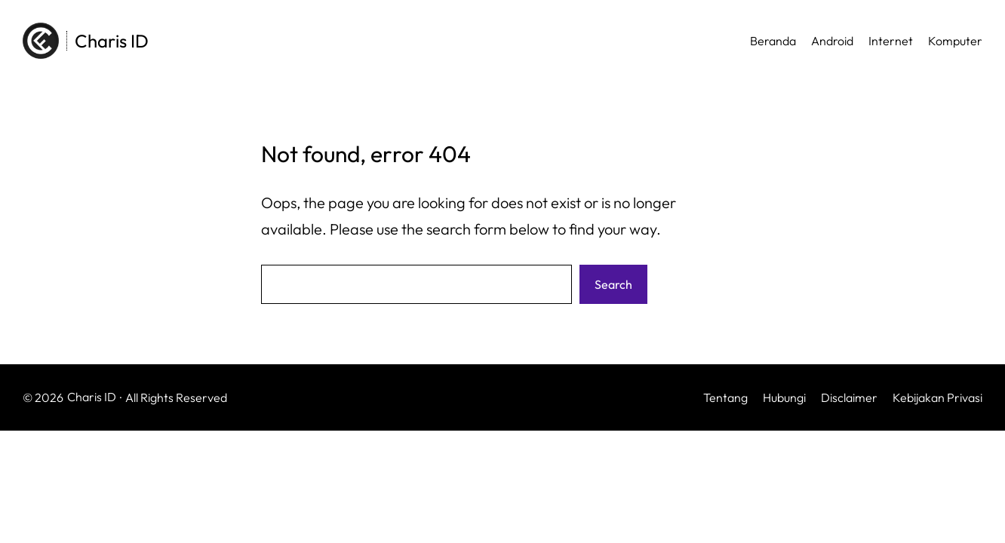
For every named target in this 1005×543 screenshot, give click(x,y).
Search (613, 284)
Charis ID (112, 40)
